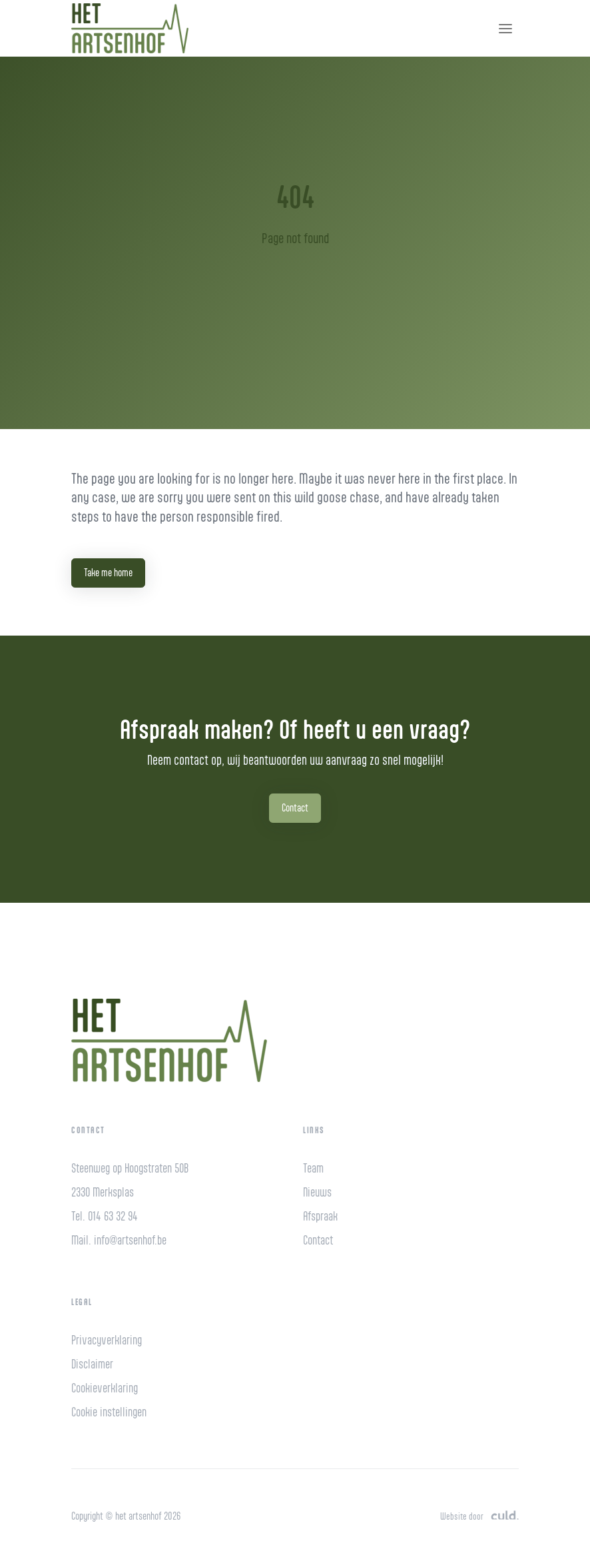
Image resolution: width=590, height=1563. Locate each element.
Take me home (108, 572)
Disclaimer (92, 1364)
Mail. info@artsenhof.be (118, 1240)
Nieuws (317, 1192)
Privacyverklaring (106, 1340)
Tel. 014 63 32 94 (104, 1216)
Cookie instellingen (109, 1412)
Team (313, 1168)
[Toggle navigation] (505, 28)
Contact (295, 807)
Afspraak (320, 1216)
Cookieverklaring (104, 1388)
